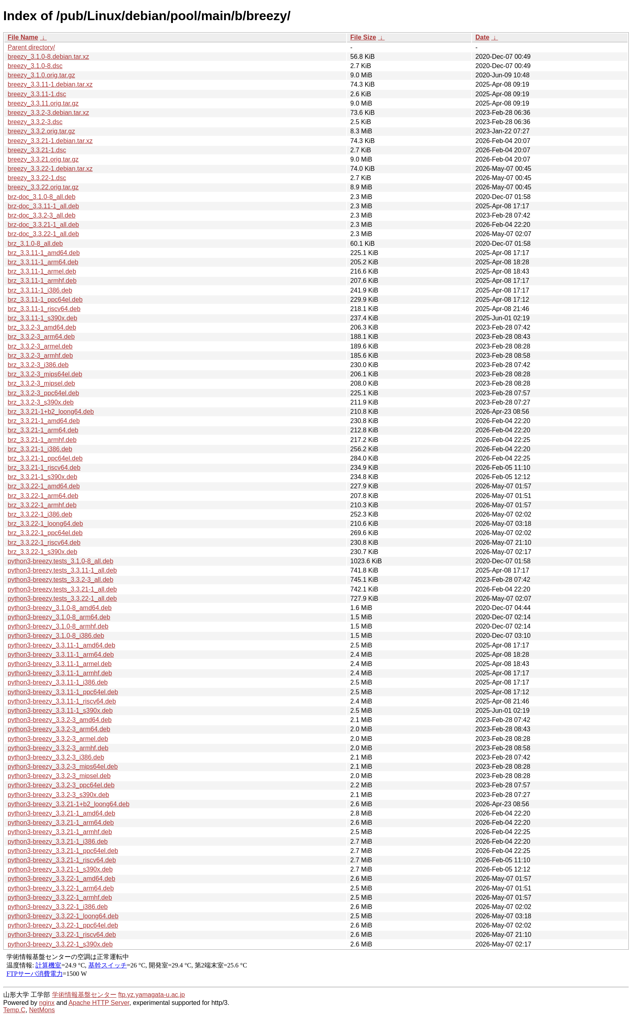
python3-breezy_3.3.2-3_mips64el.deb (63, 766)
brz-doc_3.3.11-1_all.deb (43, 206)
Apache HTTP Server (99, 1002)
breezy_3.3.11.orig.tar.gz (43, 103)
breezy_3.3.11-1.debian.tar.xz (50, 84)
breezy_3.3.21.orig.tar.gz (43, 159)
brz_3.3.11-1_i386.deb (40, 290)
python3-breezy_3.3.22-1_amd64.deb (61, 878)
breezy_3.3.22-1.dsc (37, 177)
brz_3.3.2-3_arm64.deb (41, 336)
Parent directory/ (31, 47)
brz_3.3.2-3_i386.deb (38, 364)
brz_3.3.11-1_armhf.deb (42, 280)
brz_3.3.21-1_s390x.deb (42, 476)
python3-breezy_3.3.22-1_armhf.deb (60, 897)
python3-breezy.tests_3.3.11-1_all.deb (62, 570)
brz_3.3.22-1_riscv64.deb (44, 542)
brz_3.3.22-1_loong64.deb (45, 523)
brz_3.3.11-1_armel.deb (42, 271)
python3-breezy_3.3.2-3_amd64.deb (60, 719)
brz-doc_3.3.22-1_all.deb (43, 233)
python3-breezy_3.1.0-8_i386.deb (56, 635)
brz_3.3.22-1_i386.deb (40, 514)
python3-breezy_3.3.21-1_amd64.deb (61, 813)
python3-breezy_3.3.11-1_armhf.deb (60, 673)
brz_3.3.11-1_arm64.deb (43, 262)
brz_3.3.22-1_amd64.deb (44, 486)
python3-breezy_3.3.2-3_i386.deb (56, 757)
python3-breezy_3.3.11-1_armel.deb (60, 663)
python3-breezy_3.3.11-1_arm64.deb (61, 654)
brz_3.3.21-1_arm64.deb (43, 430)
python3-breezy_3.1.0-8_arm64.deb (59, 617)
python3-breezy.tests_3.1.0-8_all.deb (60, 561)
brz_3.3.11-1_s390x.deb (42, 318)
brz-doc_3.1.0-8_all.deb (41, 196)
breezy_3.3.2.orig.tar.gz (41, 131)
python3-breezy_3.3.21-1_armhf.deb (60, 831)
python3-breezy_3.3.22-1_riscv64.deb (62, 934)
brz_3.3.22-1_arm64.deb (43, 495)
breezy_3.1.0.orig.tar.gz (41, 75)
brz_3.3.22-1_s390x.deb (42, 551)
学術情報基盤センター (84, 994)
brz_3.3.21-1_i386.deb (40, 449)
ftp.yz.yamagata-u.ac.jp (151, 994)
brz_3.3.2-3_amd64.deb (42, 327)
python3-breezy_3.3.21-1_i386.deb (58, 841)
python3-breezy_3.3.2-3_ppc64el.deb (61, 785)
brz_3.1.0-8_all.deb (35, 243)
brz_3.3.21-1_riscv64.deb (44, 467)
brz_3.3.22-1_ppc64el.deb (45, 532)
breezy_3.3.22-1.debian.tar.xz (50, 168)
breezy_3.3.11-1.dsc (37, 94)
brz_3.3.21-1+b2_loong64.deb (51, 411)
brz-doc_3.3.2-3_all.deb (41, 215)
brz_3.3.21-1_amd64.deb (44, 420)
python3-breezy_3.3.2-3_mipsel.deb (59, 775)
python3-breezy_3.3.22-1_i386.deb (58, 906)
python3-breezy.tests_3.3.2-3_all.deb (60, 579)
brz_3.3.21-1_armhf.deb (42, 439)
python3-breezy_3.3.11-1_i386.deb (58, 682)
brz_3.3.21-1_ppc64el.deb (45, 458)
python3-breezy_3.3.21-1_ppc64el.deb (63, 850)
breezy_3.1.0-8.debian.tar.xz (48, 56)
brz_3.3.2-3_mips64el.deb (45, 374)
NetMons (42, 1010)
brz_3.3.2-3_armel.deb (40, 346)
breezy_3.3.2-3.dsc (35, 121)
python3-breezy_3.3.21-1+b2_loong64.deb (68, 804)
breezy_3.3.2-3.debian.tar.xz (48, 112)
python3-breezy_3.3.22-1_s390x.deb (60, 944)
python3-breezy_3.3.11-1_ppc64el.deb (63, 692)
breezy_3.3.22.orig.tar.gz (43, 187)
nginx (46, 1002)
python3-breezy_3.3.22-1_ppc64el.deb (63, 925)
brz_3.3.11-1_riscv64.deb (44, 308)
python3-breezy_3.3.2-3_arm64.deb (59, 729)
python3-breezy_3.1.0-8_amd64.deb (60, 607)
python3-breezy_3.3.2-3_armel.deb (58, 738)
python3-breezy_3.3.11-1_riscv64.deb (62, 701)
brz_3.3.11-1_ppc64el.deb (45, 299)
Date (482, 37)
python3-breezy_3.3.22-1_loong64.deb (63, 916)
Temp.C (14, 1010)
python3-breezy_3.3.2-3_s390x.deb (58, 794)
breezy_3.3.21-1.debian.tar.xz (50, 140)
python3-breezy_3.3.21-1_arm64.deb (61, 822)
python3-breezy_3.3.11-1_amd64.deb (61, 645)
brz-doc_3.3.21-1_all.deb (43, 224)
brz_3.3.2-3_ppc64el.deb (43, 393)
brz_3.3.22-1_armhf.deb (42, 505)
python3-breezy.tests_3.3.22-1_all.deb (62, 598)
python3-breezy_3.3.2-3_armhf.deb (58, 748)
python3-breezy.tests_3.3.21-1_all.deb (62, 589)
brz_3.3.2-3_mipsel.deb (41, 383)
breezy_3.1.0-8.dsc (35, 65)
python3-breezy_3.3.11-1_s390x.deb (60, 710)
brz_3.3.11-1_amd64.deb (44, 252)
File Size (363, 37)
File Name (23, 37)
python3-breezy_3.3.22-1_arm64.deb (61, 888)
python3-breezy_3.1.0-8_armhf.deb (58, 626)
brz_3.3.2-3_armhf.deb (40, 355)
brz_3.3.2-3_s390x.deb (41, 402)
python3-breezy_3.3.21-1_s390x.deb (60, 869)
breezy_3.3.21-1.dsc (37, 150)
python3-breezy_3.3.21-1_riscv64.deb (62, 860)
